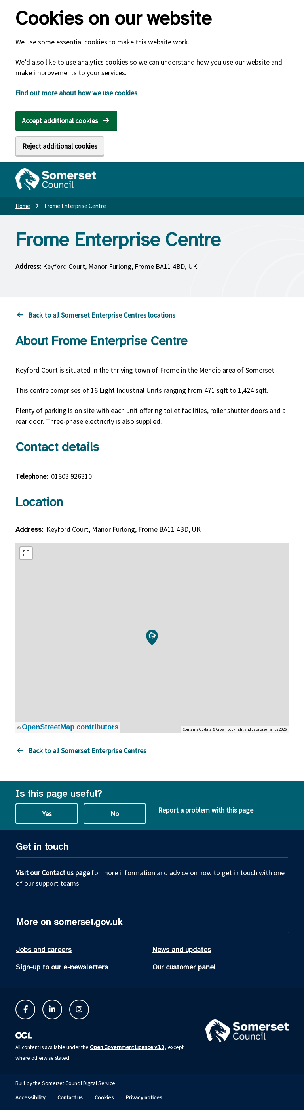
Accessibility (30, 1097)
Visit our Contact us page (53, 872)
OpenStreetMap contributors (70, 727)
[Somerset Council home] (55, 179)
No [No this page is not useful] (114, 813)
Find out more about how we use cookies (76, 92)
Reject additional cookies (59, 145)
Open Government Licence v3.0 (127, 1047)
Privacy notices (144, 1097)
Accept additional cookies (60, 120)
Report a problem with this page (205, 810)
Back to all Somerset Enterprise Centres (87, 750)
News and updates (181, 949)
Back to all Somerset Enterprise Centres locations (101, 315)
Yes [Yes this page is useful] (47, 813)
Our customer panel (184, 967)
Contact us (70, 1097)
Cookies (104, 1097)
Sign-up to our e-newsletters (62, 967)
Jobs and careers (44, 949)
